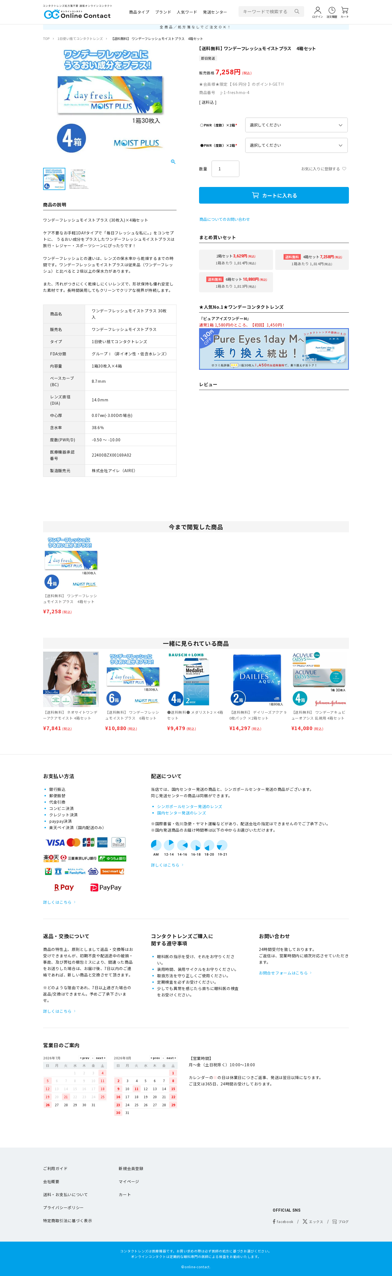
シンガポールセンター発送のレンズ (189, 806)
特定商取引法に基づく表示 (67, 1220)
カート (125, 1194)
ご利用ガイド (55, 1168)
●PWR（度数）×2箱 (219, 145)
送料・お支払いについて (65, 1194)
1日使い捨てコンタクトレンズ (80, 38)
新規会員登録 (131, 1168)
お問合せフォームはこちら (283, 973)
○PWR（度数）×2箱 (219, 125)
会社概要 (51, 1181)
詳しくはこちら (57, 902)
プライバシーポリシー (63, 1207)
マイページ (129, 1181)
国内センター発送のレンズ (181, 813)
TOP (46, 38)
